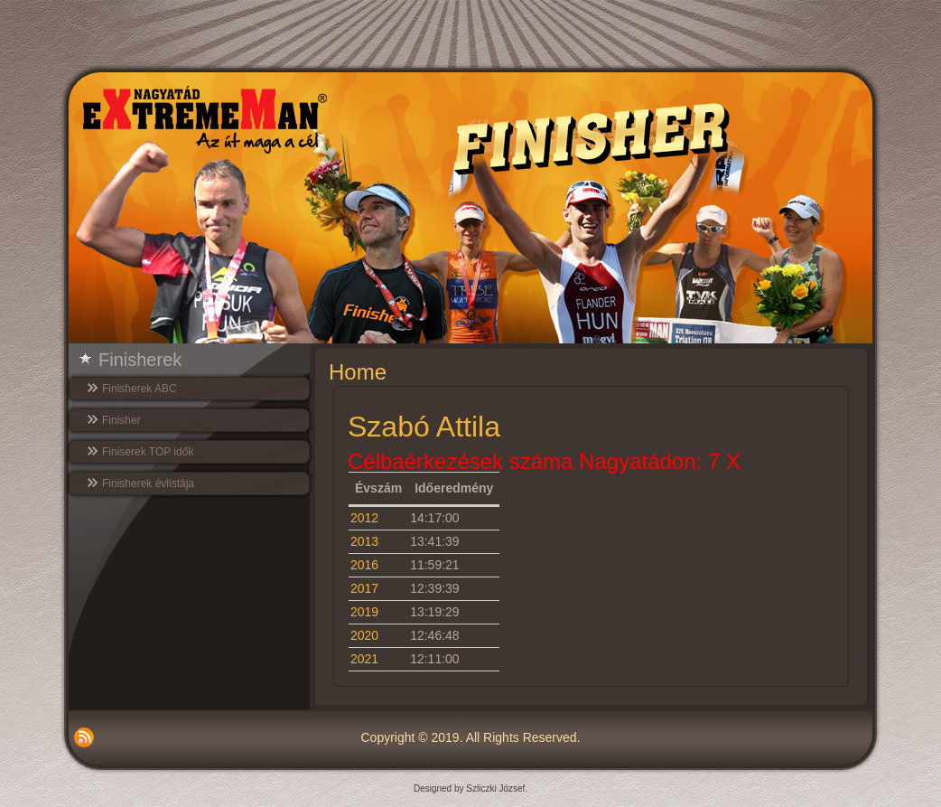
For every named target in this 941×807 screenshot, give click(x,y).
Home (358, 372)
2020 (364, 635)
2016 (364, 565)
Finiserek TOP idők (147, 452)
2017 (364, 588)
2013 (364, 541)
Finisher (121, 420)
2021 (364, 659)
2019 (364, 612)
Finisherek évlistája (148, 483)
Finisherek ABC (139, 388)
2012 (364, 518)
